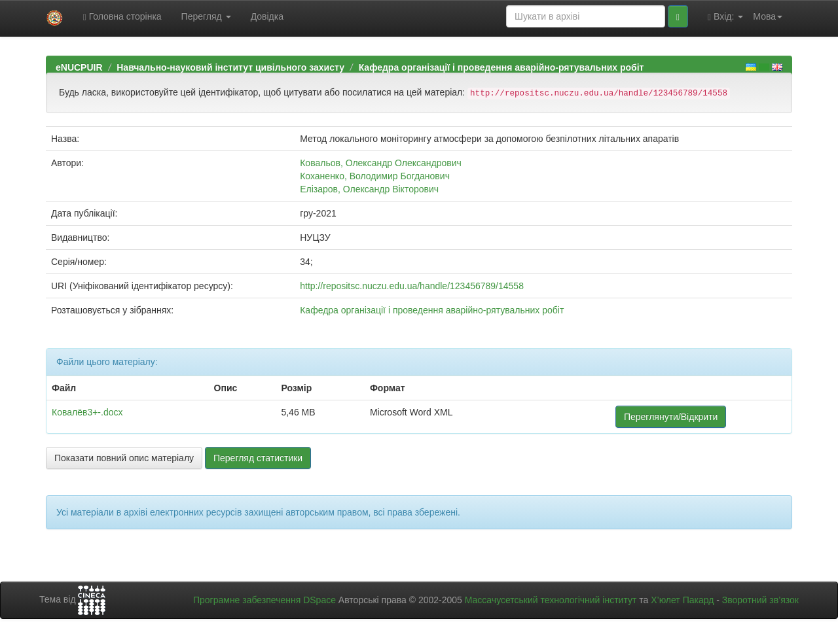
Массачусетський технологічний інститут (551, 600)
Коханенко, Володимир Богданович (375, 176)
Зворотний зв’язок (760, 600)
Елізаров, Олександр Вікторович (369, 189)
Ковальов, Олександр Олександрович (381, 163)
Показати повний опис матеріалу (124, 458)
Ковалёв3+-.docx (87, 412)
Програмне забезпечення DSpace (264, 600)
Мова (767, 16)
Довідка (267, 16)
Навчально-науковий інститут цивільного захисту (230, 67)
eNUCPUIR (79, 67)
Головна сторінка (122, 16)
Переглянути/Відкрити (671, 417)
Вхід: (725, 16)
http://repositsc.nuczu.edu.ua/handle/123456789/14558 (412, 286)
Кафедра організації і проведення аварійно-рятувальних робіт (501, 67)
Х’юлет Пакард (682, 600)
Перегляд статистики (257, 458)
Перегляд (206, 16)
